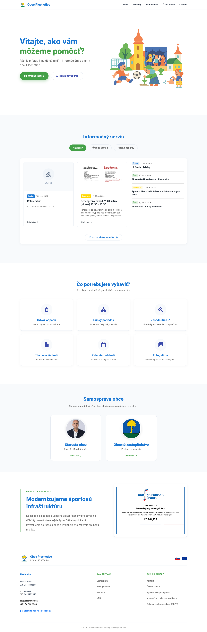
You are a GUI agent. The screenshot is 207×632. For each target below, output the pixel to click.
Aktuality (78, 147)
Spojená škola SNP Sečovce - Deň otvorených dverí (156, 193)
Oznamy (137, 4)
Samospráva (152, 4)
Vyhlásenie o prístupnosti (158, 592)
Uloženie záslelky (141, 167)
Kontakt (183, 4)
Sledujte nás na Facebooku (35, 610)
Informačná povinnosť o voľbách (162, 598)
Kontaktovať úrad (66, 76)
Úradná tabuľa (34, 76)
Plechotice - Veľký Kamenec (147, 206)
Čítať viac (33, 222)
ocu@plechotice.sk (29, 601)
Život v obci (169, 4)
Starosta (101, 592)
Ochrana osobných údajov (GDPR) (162, 604)
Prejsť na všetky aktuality (103, 237)
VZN (99, 598)
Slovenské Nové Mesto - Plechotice (150, 179)
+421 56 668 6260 (28, 604)
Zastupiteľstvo (103, 587)
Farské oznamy (126, 147)
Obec (126, 4)
